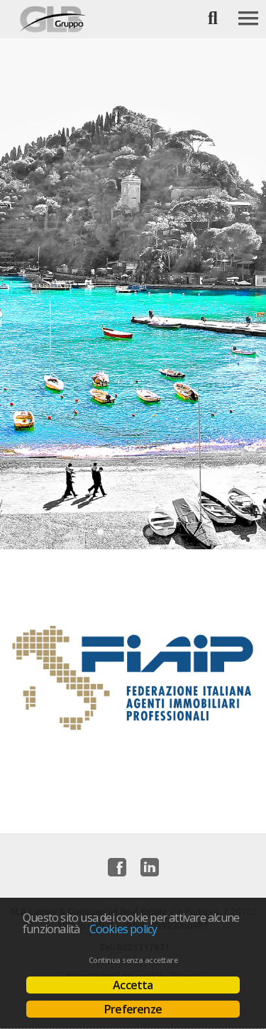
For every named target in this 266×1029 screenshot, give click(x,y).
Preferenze (133, 1009)
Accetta (133, 985)
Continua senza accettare (133, 960)
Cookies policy (123, 929)
